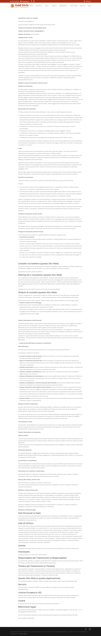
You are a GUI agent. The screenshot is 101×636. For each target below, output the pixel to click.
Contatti (83, 6)
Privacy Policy (23, 634)
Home (31, 6)
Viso (46, 6)
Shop (89, 6)
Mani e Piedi (74, 6)
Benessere (63, 6)
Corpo (54, 6)
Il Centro (38, 6)
